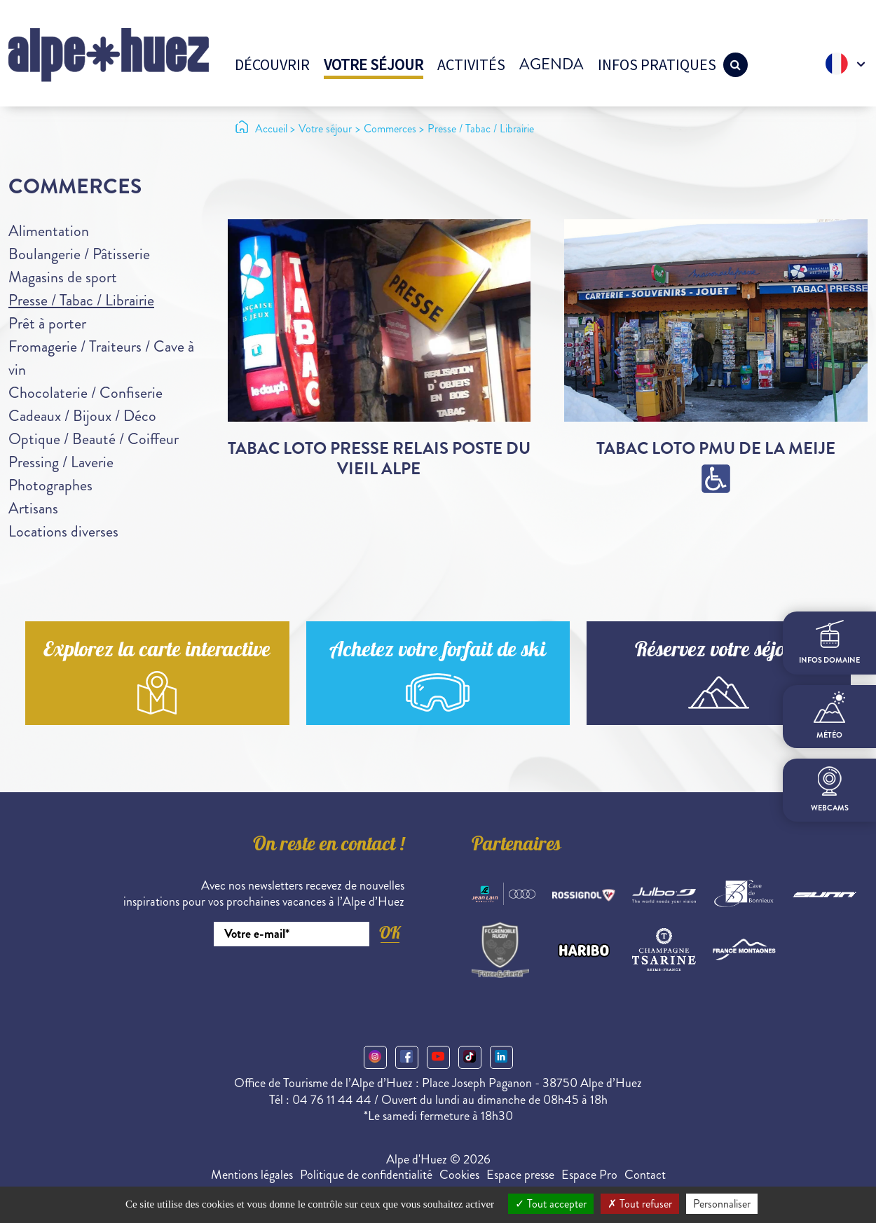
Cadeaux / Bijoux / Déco (82, 416)
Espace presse (520, 1175)
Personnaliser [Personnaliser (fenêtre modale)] (722, 1204)
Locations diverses (63, 531)
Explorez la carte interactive (157, 652)
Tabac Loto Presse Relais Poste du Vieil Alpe (379, 458)
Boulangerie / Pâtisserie (79, 254)
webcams (830, 789)
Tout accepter (551, 1204)
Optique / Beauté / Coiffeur (93, 439)
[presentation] (297, 985)
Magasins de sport (62, 277)
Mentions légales (252, 1175)
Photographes (50, 485)
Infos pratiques (657, 64)
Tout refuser (640, 1204)
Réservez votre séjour (719, 652)
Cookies (459, 1175)
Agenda (551, 64)
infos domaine (829, 642)
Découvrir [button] (272, 64)
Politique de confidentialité (366, 1175)
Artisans (33, 508)
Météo (829, 715)
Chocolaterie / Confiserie (85, 392)
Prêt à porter (47, 323)
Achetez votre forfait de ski (437, 652)
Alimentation (48, 231)
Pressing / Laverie (61, 462)
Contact (645, 1175)
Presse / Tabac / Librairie (81, 300)
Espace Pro (589, 1175)
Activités (471, 64)
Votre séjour (373, 64)
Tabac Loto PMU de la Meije (715, 448)
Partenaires (516, 846)
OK (389, 933)
